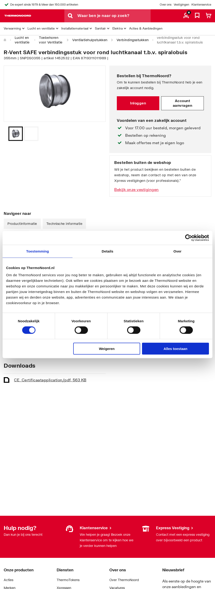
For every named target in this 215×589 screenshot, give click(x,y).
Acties (8, 580)
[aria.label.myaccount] (186, 16)
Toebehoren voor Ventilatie (50, 40)
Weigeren (106, 349)
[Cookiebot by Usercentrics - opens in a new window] (188, 237)
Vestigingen (181, 4)
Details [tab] (107, 251)
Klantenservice (201, 4)
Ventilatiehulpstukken (90, 40)
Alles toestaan (175, 349)
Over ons (165, 4)
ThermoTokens (68, 580)
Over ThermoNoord (124, 580)
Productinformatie (22, 224)
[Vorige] (96, 133)
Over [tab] (177, 251)
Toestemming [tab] (37, 251)
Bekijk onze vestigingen (136, 189)
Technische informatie (64, 224)
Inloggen (138, 103)
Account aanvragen (182, 103)
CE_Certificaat (50, 380)
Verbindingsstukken (133, 40)
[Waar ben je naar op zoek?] (114, 15)
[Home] (5, 40)
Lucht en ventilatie (22, 40)
